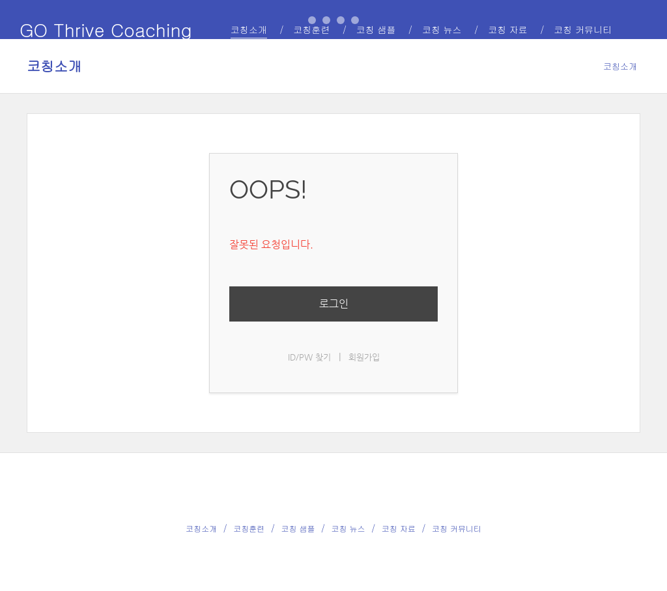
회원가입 (364, 357)
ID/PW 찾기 (309, 357)
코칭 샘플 (298, 528)
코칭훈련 (248, 528)
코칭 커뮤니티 (456, 528)
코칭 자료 (399, 528)
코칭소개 (54, 66)
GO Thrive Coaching (106, 29)
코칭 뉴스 (348, 528)
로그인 (333, 303)
